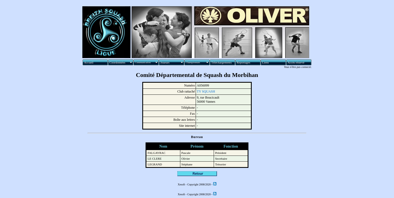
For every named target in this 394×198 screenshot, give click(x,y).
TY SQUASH (206, 91)
